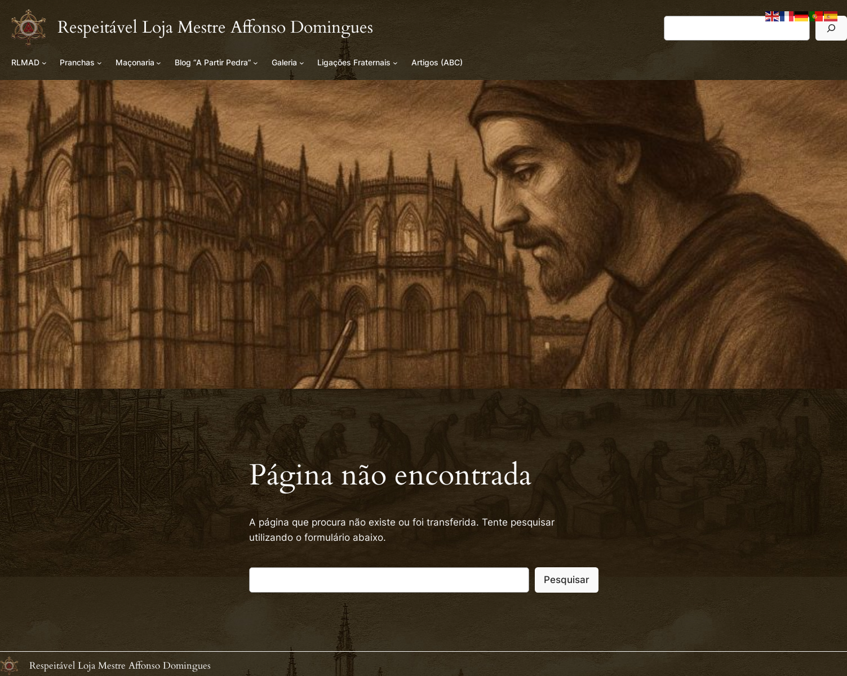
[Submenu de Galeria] (301, 62)
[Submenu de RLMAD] (44, 62)
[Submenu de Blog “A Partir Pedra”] (255, 62)
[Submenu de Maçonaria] (158, 62)
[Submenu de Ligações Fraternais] (395, 62)
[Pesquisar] (831, 28)
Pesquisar (566, 579)
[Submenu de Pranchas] (99, 62)
